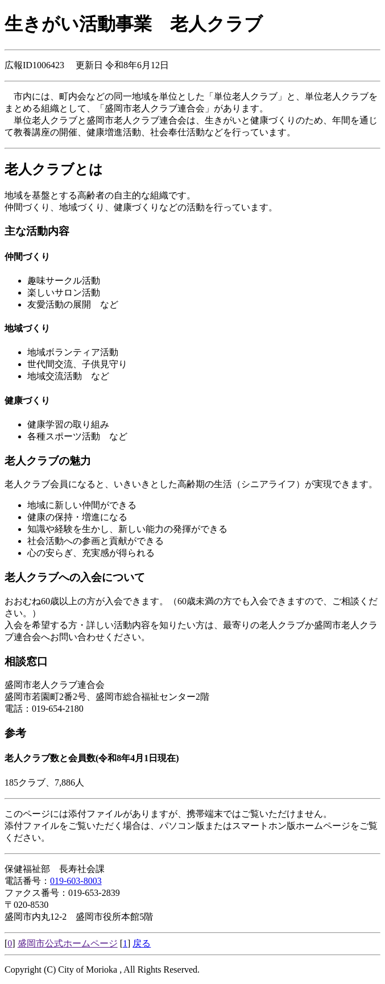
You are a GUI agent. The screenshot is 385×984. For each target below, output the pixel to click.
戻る (142, 943)
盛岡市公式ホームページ (68, 943)
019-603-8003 (76, 881)
